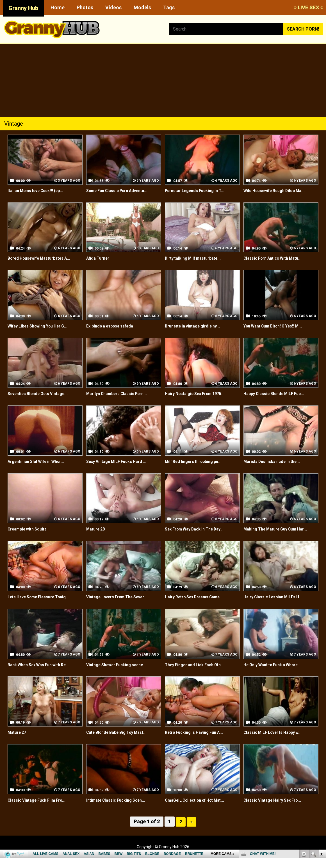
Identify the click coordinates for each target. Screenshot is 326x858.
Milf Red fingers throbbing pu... (197, 461)
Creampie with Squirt (30, 529)
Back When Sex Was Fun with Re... (43, 664)
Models (142, 7)
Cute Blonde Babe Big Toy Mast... (121, 732)
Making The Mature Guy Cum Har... (279, 529)
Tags (169, 7)
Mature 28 (97, 529)
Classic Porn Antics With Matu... (277, 258)
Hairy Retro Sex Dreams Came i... (200, 596)
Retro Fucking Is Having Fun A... (198, 732)
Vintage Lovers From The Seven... (122, 596)
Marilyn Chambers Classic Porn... (121, 393)
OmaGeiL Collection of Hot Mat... (199, 800)
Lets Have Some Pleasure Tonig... (44, 596)
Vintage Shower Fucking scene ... (121, 664)
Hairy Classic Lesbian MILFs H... (276, 596)
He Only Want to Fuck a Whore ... (277, 664)
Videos (113, 7)
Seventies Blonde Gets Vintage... (42, 393)
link (321, 770)
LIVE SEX (308, 7)
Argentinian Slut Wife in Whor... (40, 461)
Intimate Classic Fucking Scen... (119, 800)
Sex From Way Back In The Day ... (199, 529)
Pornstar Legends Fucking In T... (199, 190)
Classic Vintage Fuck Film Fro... (40, 800)
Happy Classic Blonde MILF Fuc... (277, 393)
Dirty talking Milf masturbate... (197, 258)
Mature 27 (18, 732)
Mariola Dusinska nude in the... (275, 461)
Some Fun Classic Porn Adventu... (122, 190)
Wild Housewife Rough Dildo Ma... (278, 190)
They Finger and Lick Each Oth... (198, 664)
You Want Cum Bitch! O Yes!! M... (277, 326)
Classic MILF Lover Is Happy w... (276, 732)
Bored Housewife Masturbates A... (44, 258)
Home (58, 7)
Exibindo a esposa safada (113, 326)
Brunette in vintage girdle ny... (196, 326)
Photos (85, 7)
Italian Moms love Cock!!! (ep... (40, 190)
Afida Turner (99, 258)
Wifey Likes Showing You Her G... (42, 326)
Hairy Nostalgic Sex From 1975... (199, 393)
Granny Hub (23, 8)
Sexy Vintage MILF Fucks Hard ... (120, 461)
